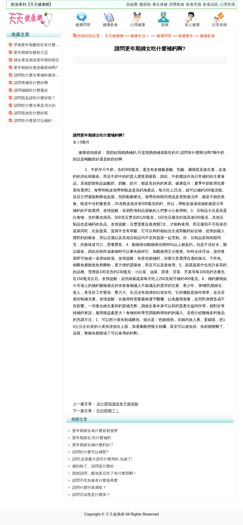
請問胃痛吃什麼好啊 (31, 83)
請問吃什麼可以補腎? (90, 452)
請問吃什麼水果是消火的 (35, 105)
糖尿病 (145, 4)
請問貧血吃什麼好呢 (31, 113)
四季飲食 (176, 4)
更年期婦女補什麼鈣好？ (93, 445)
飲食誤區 (210, 4)
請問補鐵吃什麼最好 (31, 90)
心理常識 (227, 4)
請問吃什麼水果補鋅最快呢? (37, 75)
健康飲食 (207, 36)
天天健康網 (114, 36)
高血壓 (132, 4)
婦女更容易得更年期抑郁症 (36, 60)
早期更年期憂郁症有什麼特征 (38, 45)
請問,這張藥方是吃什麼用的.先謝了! (102, 459)
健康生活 (137, 36)
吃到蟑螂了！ (108, 411)
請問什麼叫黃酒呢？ (89, 487)
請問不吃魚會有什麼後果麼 (95, 480)
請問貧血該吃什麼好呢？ (35, 98)
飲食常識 (193, 4)
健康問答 (164, 36)
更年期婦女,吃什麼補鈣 (91, 438)
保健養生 (185, 36)
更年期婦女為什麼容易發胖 (95, 431)
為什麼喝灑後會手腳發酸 (117, 404)
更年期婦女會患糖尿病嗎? (36, 68)
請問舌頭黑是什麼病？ (91, 495)
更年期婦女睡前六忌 (31, 52)
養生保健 (160, 4)
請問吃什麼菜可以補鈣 (33, 121)
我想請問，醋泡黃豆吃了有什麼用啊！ (104, 473)
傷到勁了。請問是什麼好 (93, 466)
